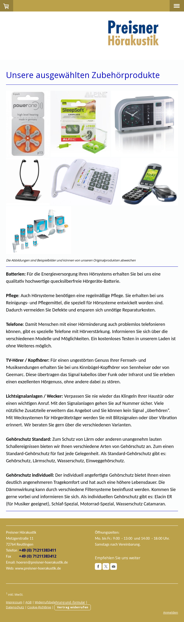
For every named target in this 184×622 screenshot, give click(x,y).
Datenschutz (15, 607)
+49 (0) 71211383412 (37, 556)
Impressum (14, 602)
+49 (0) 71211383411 (37, 550)
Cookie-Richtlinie (39, 607)
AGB (28, 602)
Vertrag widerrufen (72, 607)
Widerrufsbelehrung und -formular (60, 602)
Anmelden (170, 612)
